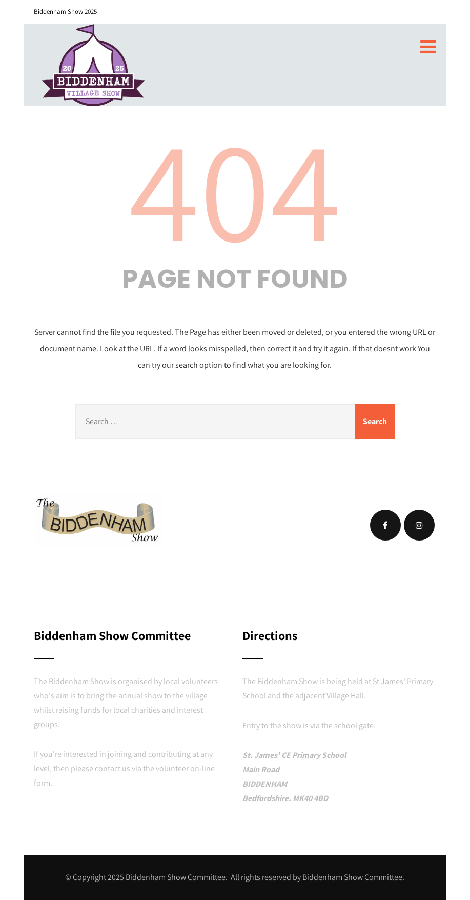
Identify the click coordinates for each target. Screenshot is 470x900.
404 (235, 188)
